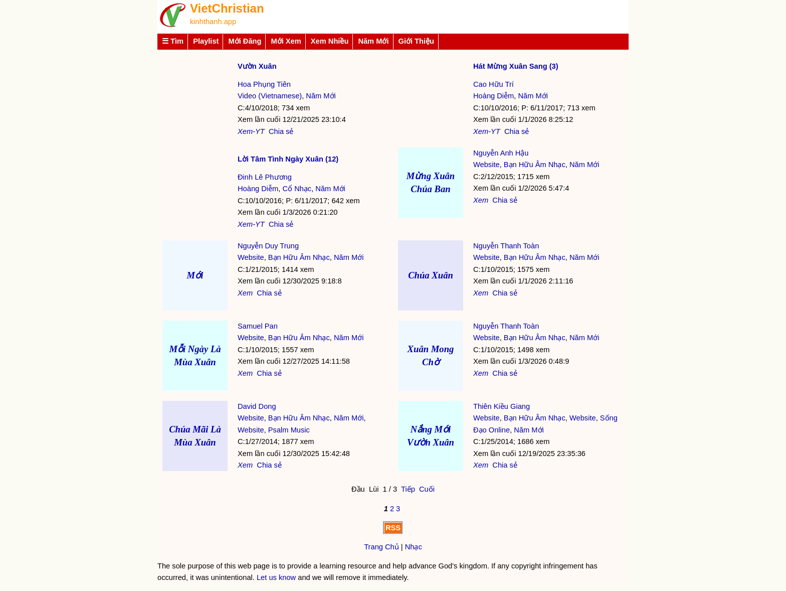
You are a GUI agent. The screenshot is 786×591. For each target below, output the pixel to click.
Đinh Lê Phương (265, 177)
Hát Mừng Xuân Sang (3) (515, 66)
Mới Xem (286, 41)
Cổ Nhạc (296, 189)
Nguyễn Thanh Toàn (506, 246)
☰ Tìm (172, 41)
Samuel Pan (258, 326)
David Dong (257, 406)
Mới (195, 275)
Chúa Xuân (430, 275)
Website (486, 165)
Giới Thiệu (417, 41)
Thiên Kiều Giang (501, 406)
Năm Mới (373, 41)
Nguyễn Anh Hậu (501, 153)
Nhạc (413, 547)
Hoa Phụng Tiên (264, 84)
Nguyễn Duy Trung (268, 246)
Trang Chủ (381, 547)
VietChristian (227, 8)
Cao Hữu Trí (493, 84)
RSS (393, 528)
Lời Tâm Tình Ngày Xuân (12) (288, 159)
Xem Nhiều (330, 41)
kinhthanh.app (213, 22)
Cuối (427, 489)
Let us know (276, 577)
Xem (480, 200)
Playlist (206, 41)
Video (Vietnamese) (270, 96)
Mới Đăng (244, 41)
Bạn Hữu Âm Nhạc (534, 165)
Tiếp (408, 489)
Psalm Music (289, 430)
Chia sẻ (281, 131)
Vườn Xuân (257, 66)
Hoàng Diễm (493, 96)
